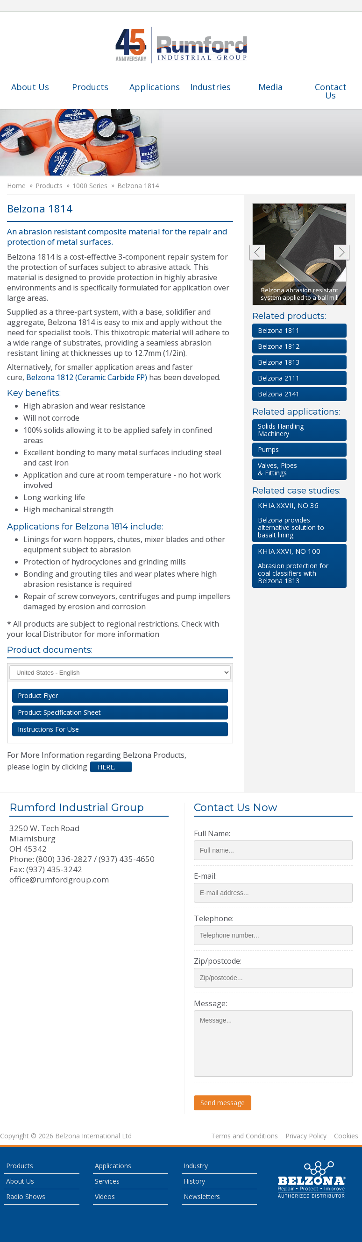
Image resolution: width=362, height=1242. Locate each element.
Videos (105, 1196)
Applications (154, 86)
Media (270, 86)
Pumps (268, 449)
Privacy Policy (306, 1136)
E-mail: (205, 876)
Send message (222, 1102)
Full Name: (212, 833)
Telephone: (214, 918)
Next (342, 253)
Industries (210, 86)
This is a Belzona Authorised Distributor (312, 1179)
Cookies (346, 1136)
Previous (256, 253)
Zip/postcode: (217, 961)
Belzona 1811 (278, 330)
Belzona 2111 (278, 378)
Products (90, 86)
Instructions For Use (48, 729)
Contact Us (331, 91)
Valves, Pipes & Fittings (277, 469)
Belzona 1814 (138, 186)
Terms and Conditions (244, 1136)
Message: (210, 1003)
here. (105, 766)
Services (107, 1181)
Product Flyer (38, 695)
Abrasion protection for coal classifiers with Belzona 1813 (297, 565)
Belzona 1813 (278, 362)
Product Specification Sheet (59, 712)
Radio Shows (25, 1196)
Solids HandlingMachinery (281, 430)
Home (16, 186)
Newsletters (202, 1196)
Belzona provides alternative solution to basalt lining (297, 520)
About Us (30, 86)
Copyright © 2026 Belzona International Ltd (66, 1136)
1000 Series (89, 186)
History (194, 1181)
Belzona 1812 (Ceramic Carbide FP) (86, 377)
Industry (196, 1165)
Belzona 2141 (278, 393)
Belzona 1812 (278, 346)
